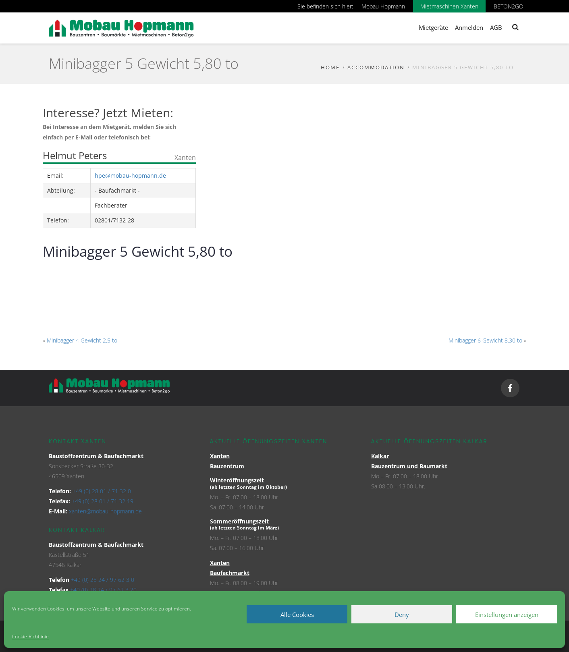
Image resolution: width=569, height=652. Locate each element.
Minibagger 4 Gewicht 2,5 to (82, 340)
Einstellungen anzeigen (506, 614)
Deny (402, 614)
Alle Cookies (297, 614)
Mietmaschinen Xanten (449, 6)
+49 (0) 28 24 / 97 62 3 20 (103, 590)
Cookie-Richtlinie (30, 636)
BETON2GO (508, 6)
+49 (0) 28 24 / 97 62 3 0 (102, 579)
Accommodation (376, 67)
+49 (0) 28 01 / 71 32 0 (102, 491)
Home (330, 67)
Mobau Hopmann (383, 6)
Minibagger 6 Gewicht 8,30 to (485, 340)
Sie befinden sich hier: (325, 6)
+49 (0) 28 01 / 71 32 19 (102, 501)
